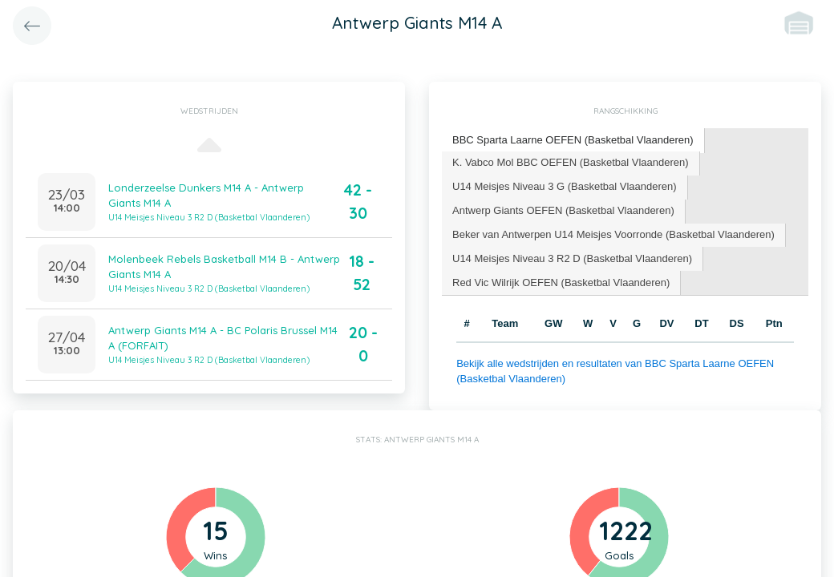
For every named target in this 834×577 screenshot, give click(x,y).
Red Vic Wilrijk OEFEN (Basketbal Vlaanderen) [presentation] (561, 282)
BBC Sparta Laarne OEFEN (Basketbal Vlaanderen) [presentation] (573, 140)
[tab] (573, 140)
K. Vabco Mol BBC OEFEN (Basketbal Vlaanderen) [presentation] (570, 162)
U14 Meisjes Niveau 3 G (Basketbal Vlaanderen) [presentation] (564, 186)
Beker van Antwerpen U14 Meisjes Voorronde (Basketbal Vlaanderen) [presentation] (613, 234)
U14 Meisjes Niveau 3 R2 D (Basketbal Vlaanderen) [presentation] (572, 258)
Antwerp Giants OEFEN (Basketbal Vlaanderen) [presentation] (563, 210)
